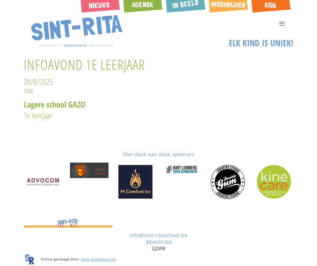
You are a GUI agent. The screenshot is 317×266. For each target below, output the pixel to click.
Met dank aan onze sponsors (158, 154)
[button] (158, 24)
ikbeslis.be (159, 241)
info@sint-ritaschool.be (158, 235)
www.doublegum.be (98, 259)
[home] (77, 31)
